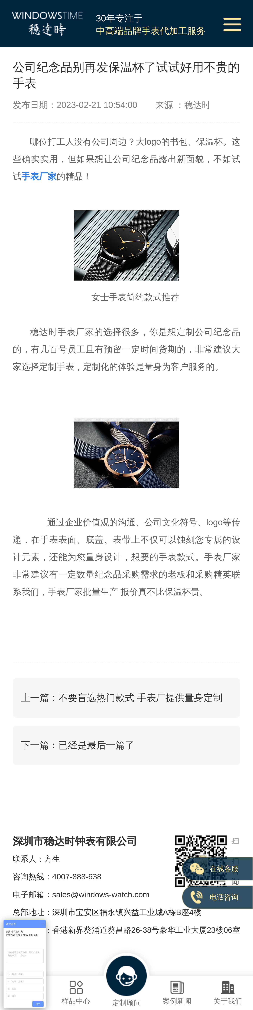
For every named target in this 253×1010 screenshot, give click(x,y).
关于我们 (227, 992)
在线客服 (224, 869)
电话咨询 (224, 897)
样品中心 (76, 992)
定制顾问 (126, 981)
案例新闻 (177, 992)
